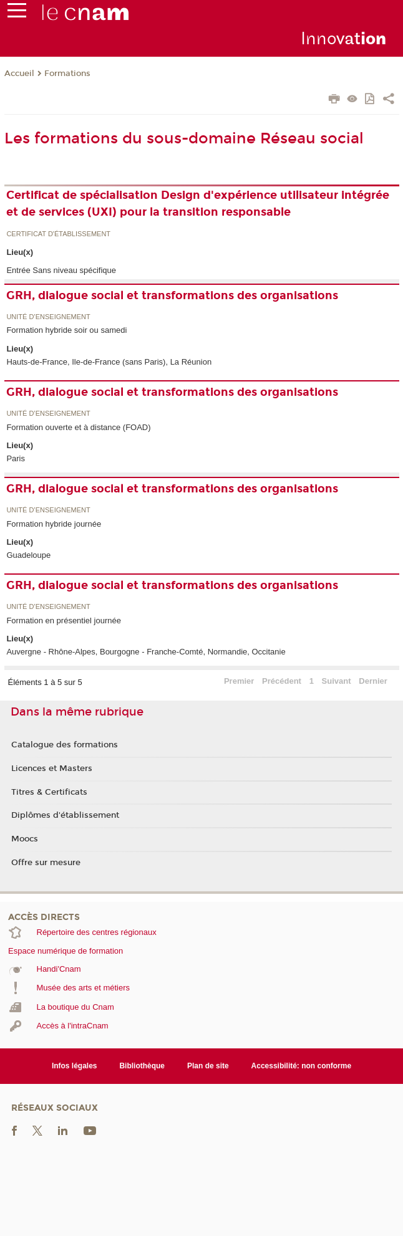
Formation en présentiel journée (63, 620)
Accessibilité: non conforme (301, 1065)
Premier (239, 681)
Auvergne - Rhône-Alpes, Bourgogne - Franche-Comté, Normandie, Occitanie (145, 651)
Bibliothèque (142, 1065)
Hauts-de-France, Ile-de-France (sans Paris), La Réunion (108, 361)
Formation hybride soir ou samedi (66, 330)
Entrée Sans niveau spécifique (61, 270)
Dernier (373, 681)
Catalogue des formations (64, 745)
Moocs (24, 839)
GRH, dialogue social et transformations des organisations (172, 295)
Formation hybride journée (53, 524)
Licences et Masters (51, 769)
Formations (67, 74)
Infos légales (74, 1065)
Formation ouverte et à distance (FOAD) (78, 427)
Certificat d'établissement (58, 234)
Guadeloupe (28, 555)
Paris (15, 458)
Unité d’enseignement (48, 317)
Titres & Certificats (49, 792)
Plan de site (208, 1065)
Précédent (281, 681)
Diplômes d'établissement (65, 815)
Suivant (336, 681)
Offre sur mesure (45, 863)
